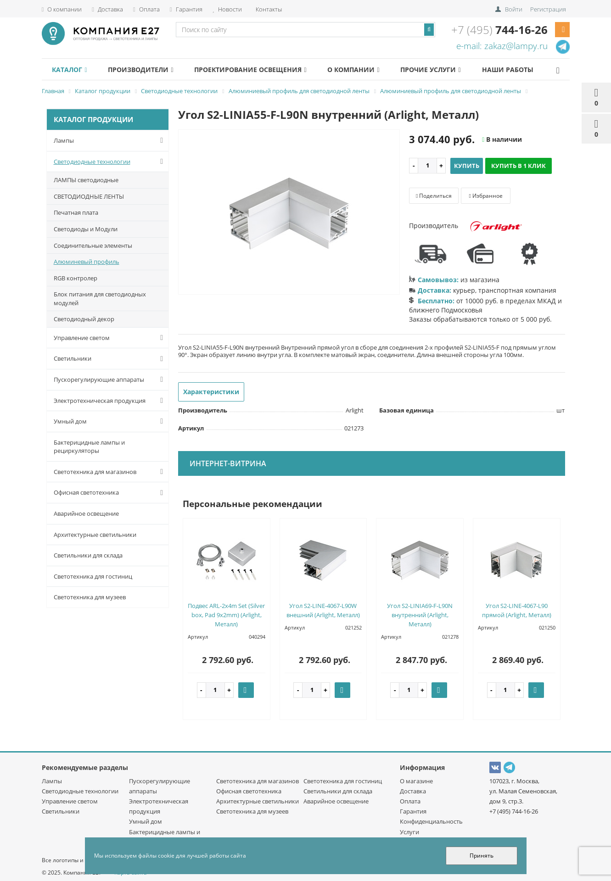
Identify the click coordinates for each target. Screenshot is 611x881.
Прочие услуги (449, 69)
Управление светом (110, 337)
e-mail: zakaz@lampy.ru (502, 46)
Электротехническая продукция (110, 400)
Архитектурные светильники (95, 534)
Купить (466, 166)
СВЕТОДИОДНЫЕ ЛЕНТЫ (89, 196)
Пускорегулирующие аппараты (110, 379)
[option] (289, 212)
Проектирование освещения (261, 69)
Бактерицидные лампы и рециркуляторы (89, 446)
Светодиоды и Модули (86, 229)
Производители (146, 69)
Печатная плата (76, 212)
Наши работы (530, 69)
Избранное (485, 196)
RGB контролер (75, 278)
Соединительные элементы (93, 245)
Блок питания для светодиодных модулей (100, 298)
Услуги (409, 832)
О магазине (416, 781)
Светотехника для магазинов (110, 471)
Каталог (71, 69)
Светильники (110, 358)
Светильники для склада (88, 555)
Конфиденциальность (431, 821)
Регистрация (548, 9)
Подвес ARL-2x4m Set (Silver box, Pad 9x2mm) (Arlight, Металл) (226, 615)
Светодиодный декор (84, 319)
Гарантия (186, 9)
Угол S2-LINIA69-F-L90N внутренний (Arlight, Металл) (420, 615)
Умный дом (110, 421)
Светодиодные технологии (110, 161)
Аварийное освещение (86, 513)
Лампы (110, 140)
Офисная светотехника (110, 492)
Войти (513, 9)
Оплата (146, 9)
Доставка (107, 9)
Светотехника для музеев (90, 597)
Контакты (268, 9)
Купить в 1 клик (518, 166)
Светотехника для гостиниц (93, 576)
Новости (227, 9)
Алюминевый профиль (86, 261)
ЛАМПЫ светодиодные (86, 180)
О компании (62, 9)
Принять (481, 855)
